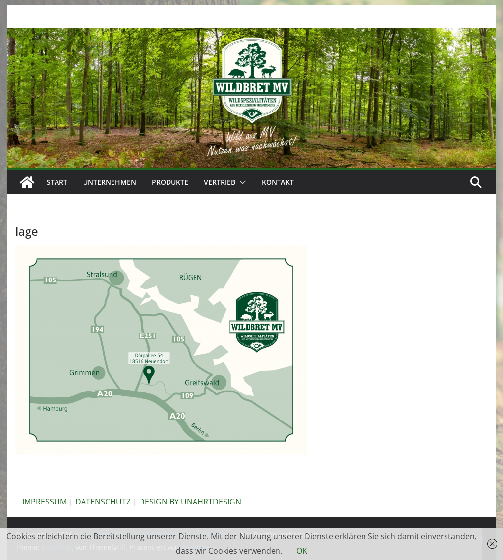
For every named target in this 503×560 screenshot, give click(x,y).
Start (57, 182)
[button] (240, 182)
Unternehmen (109, 182)
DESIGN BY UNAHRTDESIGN (190, 501)
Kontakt (278, 182)
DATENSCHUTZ (103, 501)
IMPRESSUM (44, 501)
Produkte (170, 182)
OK (301, 550)
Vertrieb (219, 182)
